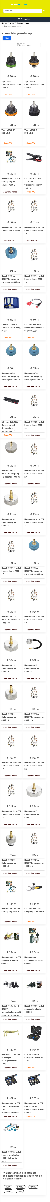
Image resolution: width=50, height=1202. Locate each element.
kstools (33, 1187)
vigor (20, 1191)
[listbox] (28, 45)
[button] (24, 19)
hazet (8, 1187)
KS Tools (20, 1187)
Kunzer (8, 1191)
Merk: (7, 38)
